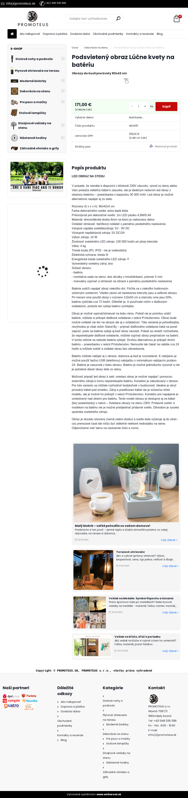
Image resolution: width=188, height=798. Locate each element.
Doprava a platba (55, 34)
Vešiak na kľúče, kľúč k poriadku (137, 637)
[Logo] (33, 19)
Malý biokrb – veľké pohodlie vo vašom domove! (112, 526)
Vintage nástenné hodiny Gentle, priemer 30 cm (46, 224)
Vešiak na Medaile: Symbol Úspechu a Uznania (141, 598)
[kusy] (137, 106)
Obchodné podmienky (108, 34)
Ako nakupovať (30, 34)
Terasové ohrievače (130, 552)
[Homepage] (12, 34)
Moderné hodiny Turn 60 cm (47, 257)
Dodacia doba (80, 34)
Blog (160, 34)
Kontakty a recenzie (140, 34)
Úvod (75, 47)
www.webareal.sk (109, 794)
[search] (118, 18)
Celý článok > (169, 540)
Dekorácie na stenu (96, 47)
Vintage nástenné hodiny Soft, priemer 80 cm (46, 298)
